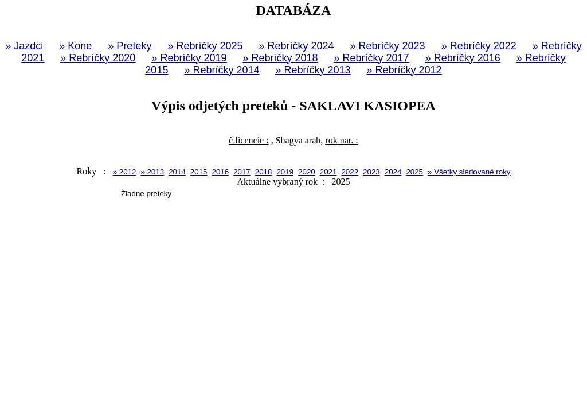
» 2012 (124, 171)
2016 (220, 171)
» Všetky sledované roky (469, 171)
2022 (349, 171)
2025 (414, 171)
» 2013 (152, 171)
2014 (177, 171)
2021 (328, 171)
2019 (285, 171)
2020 (306, 171)
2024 (393, 171)
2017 (242, 171)
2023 (371, 171)
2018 (263, 171)
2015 (199, 171)
